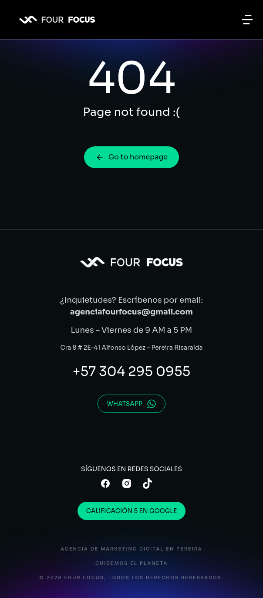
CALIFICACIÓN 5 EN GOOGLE (131, 511)
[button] (247, 20)
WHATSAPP (131, 404)
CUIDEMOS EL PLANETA (131, 563)
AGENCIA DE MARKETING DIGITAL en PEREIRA (131, 549)
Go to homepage (131, 157)
